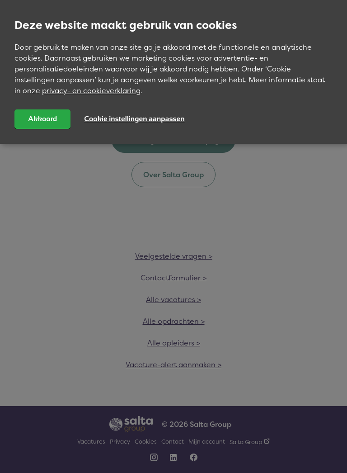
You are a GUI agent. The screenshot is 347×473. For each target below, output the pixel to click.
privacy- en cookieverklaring (91, 90)
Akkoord (42, 119)
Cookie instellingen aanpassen (134, 119)
